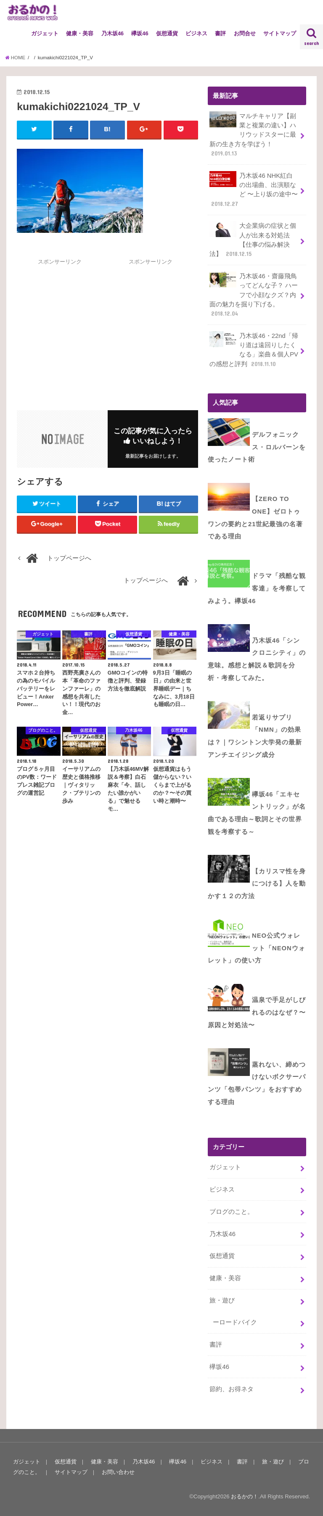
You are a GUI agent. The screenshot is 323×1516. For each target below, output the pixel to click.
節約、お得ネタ (231, 1389)
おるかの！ (244, 1496)
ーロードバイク (235, 1322)
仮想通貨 (167, 33)
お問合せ (245, 33)
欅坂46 (139, 33)
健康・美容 (79, 33)
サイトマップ (279, 33)
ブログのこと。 (231, 1211)
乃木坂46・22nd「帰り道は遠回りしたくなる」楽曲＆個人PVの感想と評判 (253, 349)
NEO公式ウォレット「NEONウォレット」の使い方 (256, 948)
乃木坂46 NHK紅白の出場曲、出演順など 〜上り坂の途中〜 (253, 189)
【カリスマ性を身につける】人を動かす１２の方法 (257, 883)
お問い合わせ (118, 1472)
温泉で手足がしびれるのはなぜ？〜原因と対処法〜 (257, 1012)
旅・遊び (222, 1300)
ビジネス (196, 33)
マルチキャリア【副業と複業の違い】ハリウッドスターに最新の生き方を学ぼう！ (252, 134)
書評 (220, 33)
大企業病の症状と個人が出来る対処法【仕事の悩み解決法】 (252, 239)
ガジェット (44, 33)
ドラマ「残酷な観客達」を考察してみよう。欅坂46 (257, 588)
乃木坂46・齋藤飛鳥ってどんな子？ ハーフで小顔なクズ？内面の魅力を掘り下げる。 (253, 295)
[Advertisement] (87, 325)
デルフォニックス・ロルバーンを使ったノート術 (257, 447)
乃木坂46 (112, 33)
